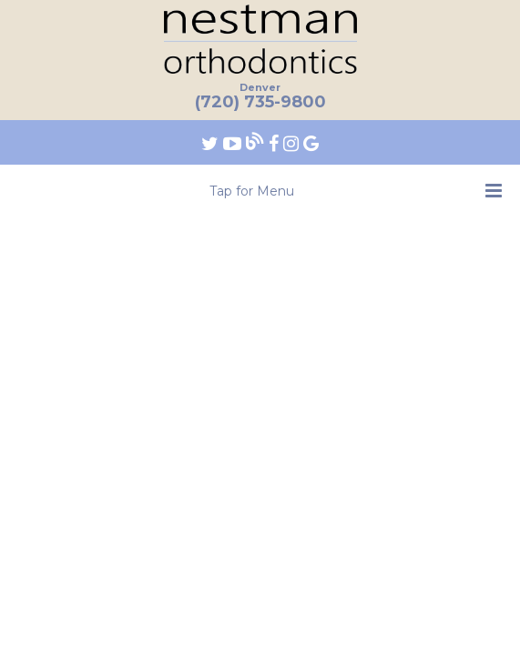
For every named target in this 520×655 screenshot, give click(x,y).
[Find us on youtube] (234, 142)
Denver (260, 87)
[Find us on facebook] (276, 142)
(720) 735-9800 (260, 102)
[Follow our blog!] (257, 143)
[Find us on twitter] (212, 142)
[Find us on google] (311, 142)
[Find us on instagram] (293, 142)
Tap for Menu (355, 190)
